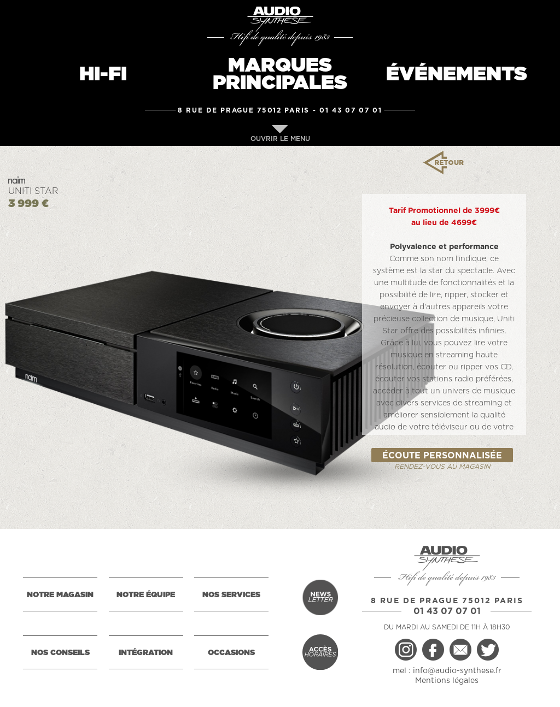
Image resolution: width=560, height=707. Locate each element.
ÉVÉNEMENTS (456, 74)
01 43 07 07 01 (350, 110)
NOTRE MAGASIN (60, 595)
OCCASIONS (231, 653)
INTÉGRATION (146, 653)
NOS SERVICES (231, 595)
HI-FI (103, 74)
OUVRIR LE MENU (280, 133)
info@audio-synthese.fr (457, 671)
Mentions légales (447, 681)
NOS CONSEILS (60, 653)
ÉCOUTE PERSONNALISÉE (442, 455)
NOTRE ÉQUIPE (145, 595)
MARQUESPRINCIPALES (280, 74)
